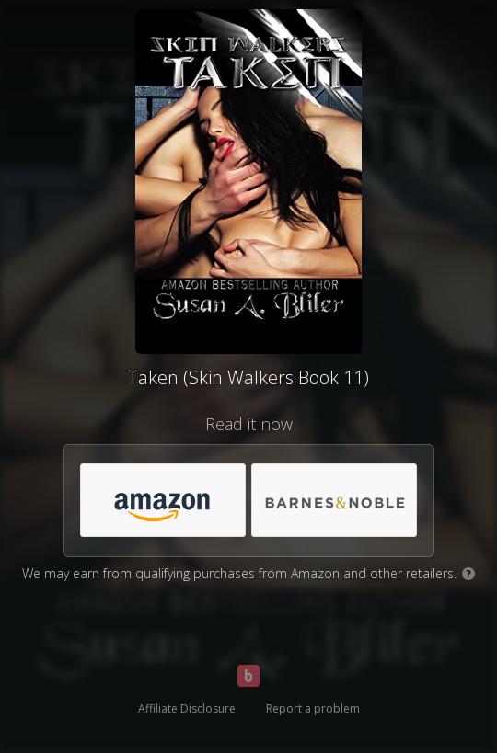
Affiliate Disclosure (187, 708)
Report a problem (313, 708)
